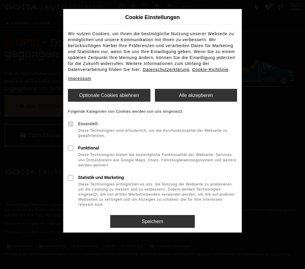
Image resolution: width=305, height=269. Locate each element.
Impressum (79, 78)
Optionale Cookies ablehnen (109, 95)
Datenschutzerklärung (166, 69)
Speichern (152, 221)
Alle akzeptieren (196, 95)
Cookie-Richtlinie (210, 69)
